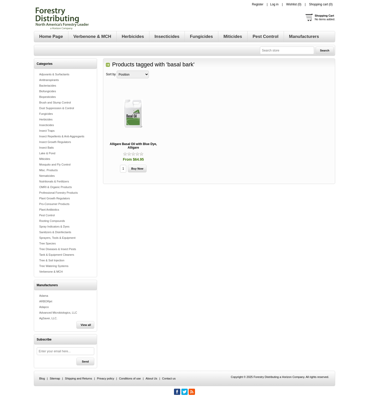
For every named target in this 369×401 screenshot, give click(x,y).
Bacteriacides (47, 85)
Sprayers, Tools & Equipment (57, 237)
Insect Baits (46, 147)
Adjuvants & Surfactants (54, 74)
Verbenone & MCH (51, 271)
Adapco (44, 307)
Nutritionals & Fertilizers (54, 181)
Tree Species (47, 243)
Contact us (169, 378)
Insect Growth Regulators (55, 141)
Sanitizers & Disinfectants (55, 232)
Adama (43, 295)
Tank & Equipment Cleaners (56, 254)
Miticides (44, 158)
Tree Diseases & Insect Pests (57, 249)
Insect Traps (47, 130)
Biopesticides (47, 96)
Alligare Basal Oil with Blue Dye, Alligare (133, 145)
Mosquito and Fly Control (54, 164)
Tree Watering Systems (53, 266)
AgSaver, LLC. (48, 318)
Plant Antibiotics (49, 209)
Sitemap (55, 378)
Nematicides (47, 175)
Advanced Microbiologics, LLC (58, 312)
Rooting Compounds (52, 220)
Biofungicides (47, 91)
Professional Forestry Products (58, 192)
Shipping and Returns (78, 378)
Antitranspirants (49, 79)
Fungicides (46, 113)
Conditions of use (130, 378)
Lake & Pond (47, 153)
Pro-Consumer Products (54, 203)
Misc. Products (48, 170)
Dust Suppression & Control (56, 108)
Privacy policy (105, 378)
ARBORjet (45, 301)
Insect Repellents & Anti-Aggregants (61, 136)
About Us (151, 378)
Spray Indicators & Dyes (54, 226)
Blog (42, 378)
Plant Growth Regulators (54, 198)
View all (86, 324)
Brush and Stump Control (55, 102)
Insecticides (46, 125)
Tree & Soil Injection (51, 260)
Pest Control (47, 215)
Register (257, 4)
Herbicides (46, 119)
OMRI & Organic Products (55, 187)
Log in (274, 4)
